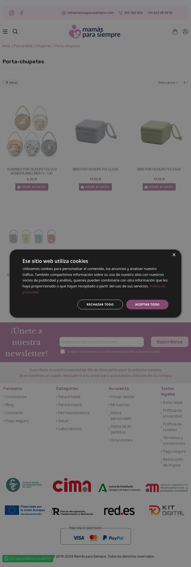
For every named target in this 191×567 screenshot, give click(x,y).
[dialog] (96, 283)
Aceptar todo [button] (146, 304)
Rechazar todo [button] (97, 304)
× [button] (173, 254)
